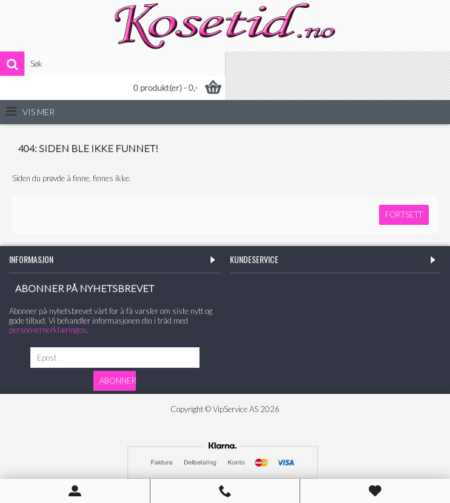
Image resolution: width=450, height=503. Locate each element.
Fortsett (404, 214)
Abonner (117, 380)
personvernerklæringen (47, 330)
